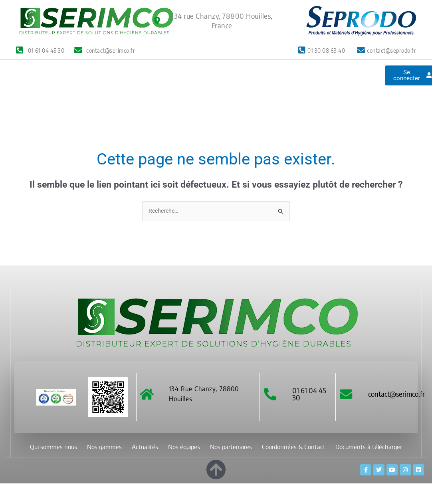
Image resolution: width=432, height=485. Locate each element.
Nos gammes (144, 86)
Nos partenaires (310, 86)
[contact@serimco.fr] (347, 395)
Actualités (196, 86)
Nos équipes (249, 86)
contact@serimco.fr (398, 395)
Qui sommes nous (82, 86)
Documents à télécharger (250, 104)
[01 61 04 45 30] (271, 395)
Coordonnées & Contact (153, 104)
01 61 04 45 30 (311, 395)
